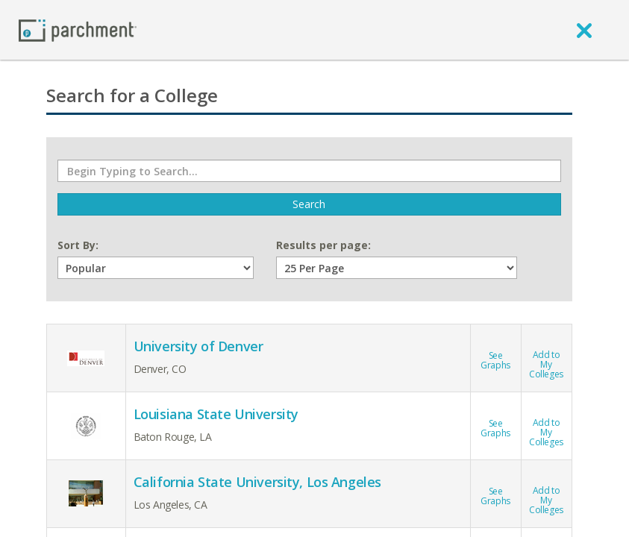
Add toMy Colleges (546, 356)
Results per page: (323, 245)
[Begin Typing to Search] (309, 171)
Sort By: (77, 245)
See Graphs (495, 351)
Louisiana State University (216, 414)
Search (308, 204)
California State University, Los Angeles (257, 482)
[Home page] (78, 29)
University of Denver (198, 346)
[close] (584, 30)
